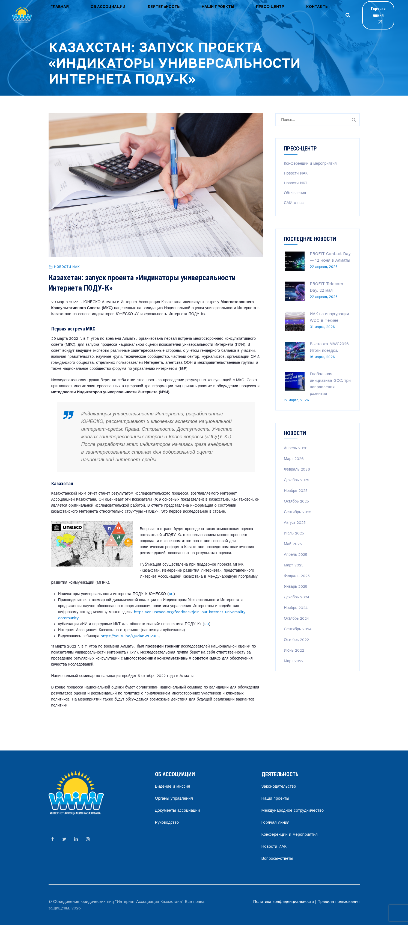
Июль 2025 (294, 533)
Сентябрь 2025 (297, 512)
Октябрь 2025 (296, 501)
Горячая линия (365, 15)
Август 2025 (295, 522)
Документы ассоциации (177, 810)
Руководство (167, 822)
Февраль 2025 (297, 576)
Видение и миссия (172, 786)
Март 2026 (294, 458)
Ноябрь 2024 (296, 607)
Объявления (295, 193)
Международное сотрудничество (292, 810)
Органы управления (174, 798)
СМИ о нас (293, 202)
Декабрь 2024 (296, 597)
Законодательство (278, 786)
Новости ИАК (67, 267)
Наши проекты (170, 15)
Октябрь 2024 (296, 618)
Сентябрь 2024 (297, 629)
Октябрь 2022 (296, 639)
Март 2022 (293, 661)
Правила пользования (338, 901)
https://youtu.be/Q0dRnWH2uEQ (130, 636)
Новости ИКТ (295, 183)
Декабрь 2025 (296, 480)
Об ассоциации (87, 15)
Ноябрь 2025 (296, 490)
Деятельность (130, 15)
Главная (53, 15)
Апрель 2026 (296, 448)
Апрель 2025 (295, 554)
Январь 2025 (295, 586)
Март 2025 (293, 565)
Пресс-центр (209, 15)
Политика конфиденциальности (283, 901)
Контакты (243, 15)
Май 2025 (293, 544)
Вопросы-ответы (277, 858)
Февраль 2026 (297, 469)
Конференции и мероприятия (310, 163)
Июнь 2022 (294, 650)
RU (171, 594)
